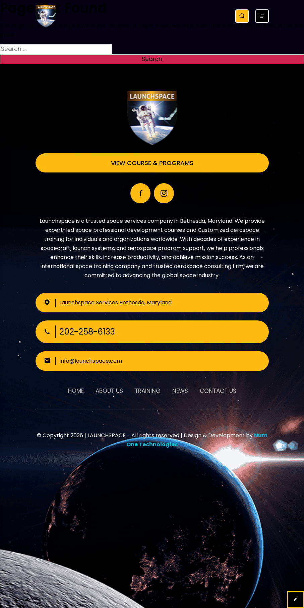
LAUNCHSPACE (106, 435)
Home (76, 391)
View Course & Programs (152, 163)
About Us (109, 391)
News (180, 391)
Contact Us (218, 391)
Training (148, 391)
